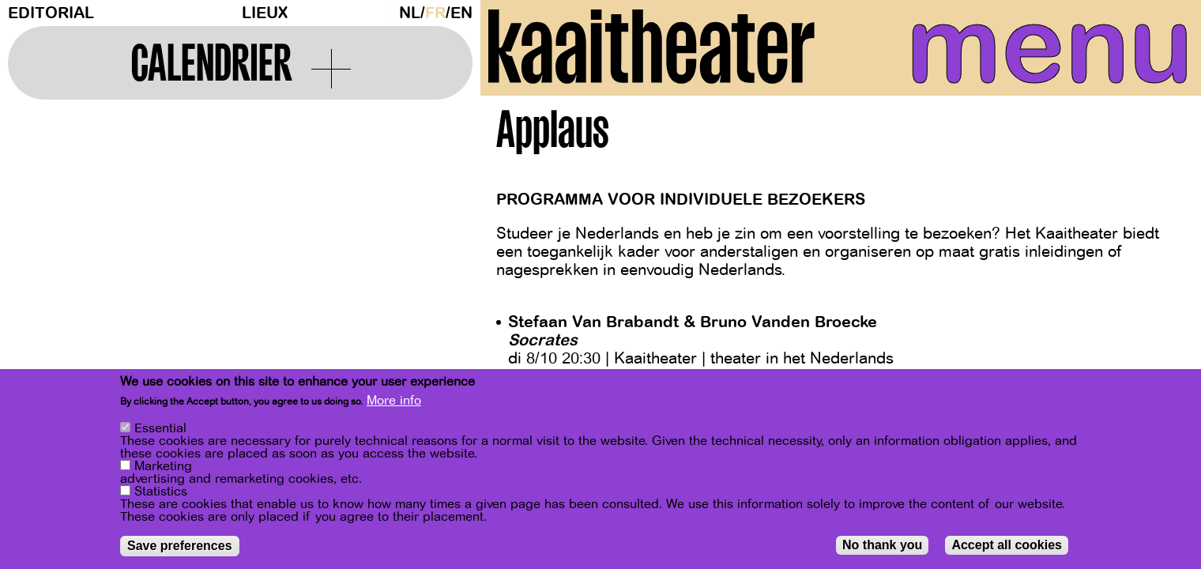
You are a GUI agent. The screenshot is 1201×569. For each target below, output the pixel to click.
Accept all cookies (1006, 545)
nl (409, 13)
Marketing (163, 466)
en (461, 13)
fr (435, 13)
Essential (160, 428)
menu (1042, 47)
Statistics (160, 491)
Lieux (265, 13)
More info (394, 400)
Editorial (51, 13)
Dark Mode (388, 13)
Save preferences (179, 545)
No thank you (882, 545)
